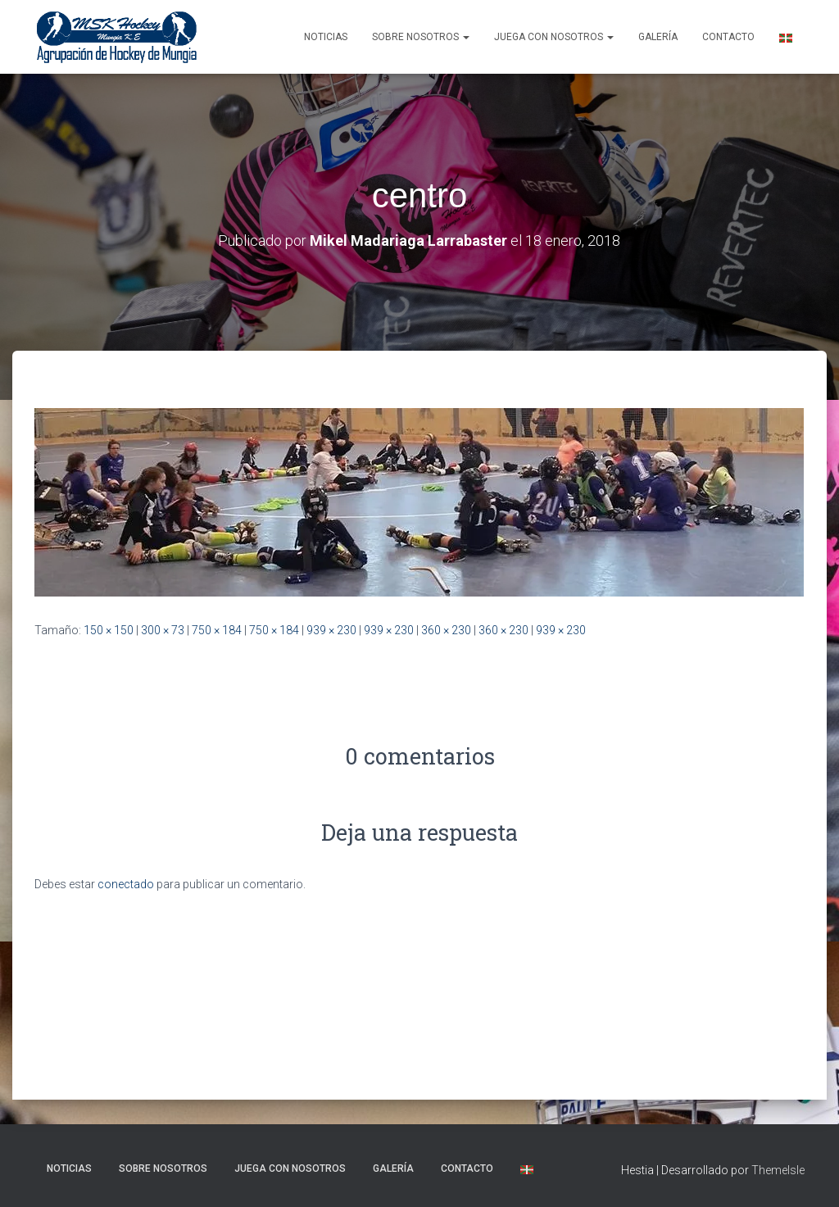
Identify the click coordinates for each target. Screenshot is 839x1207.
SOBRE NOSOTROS (420, 37)
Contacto (728, 37)
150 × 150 (109, 630)
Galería (658, 37)
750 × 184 (217, 630)
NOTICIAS (325, 37)
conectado (126, 884)
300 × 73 (162, 630)
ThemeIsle (778, 1170)
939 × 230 (331, 630)
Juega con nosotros (554, 37)
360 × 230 (446, 630)
